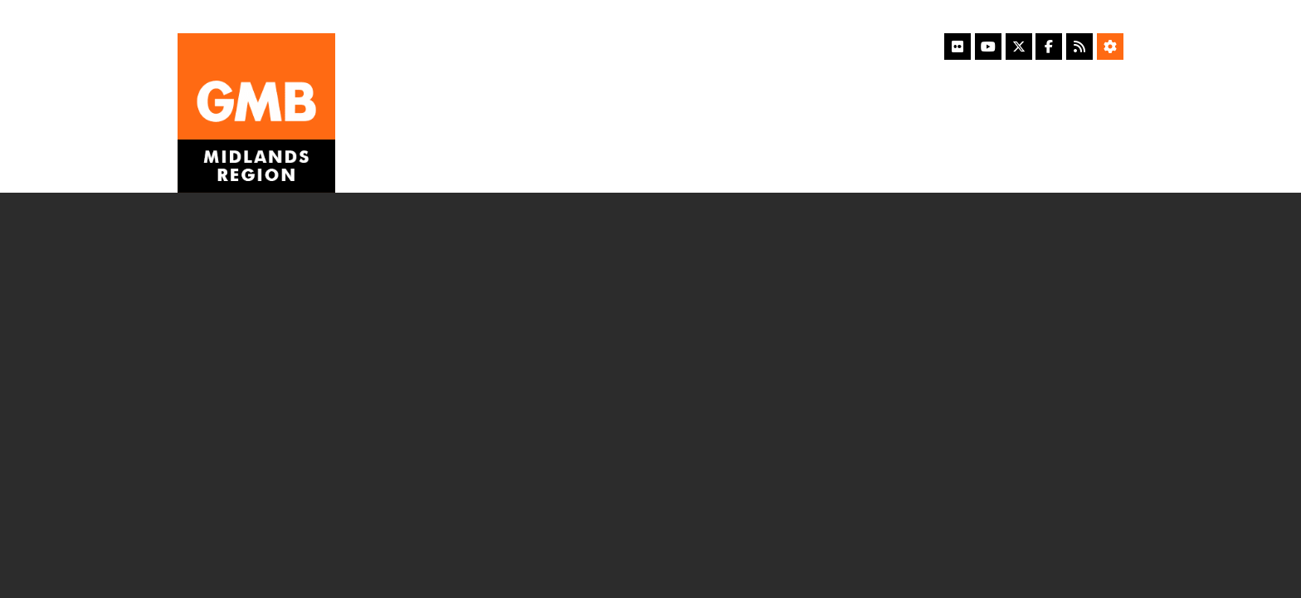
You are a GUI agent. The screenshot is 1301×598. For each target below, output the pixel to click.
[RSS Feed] (1079, 46)
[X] (1019, 46)
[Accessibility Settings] (1110, 46)
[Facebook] (1048, 46)
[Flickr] (957, 46)
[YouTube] (988, 46)
